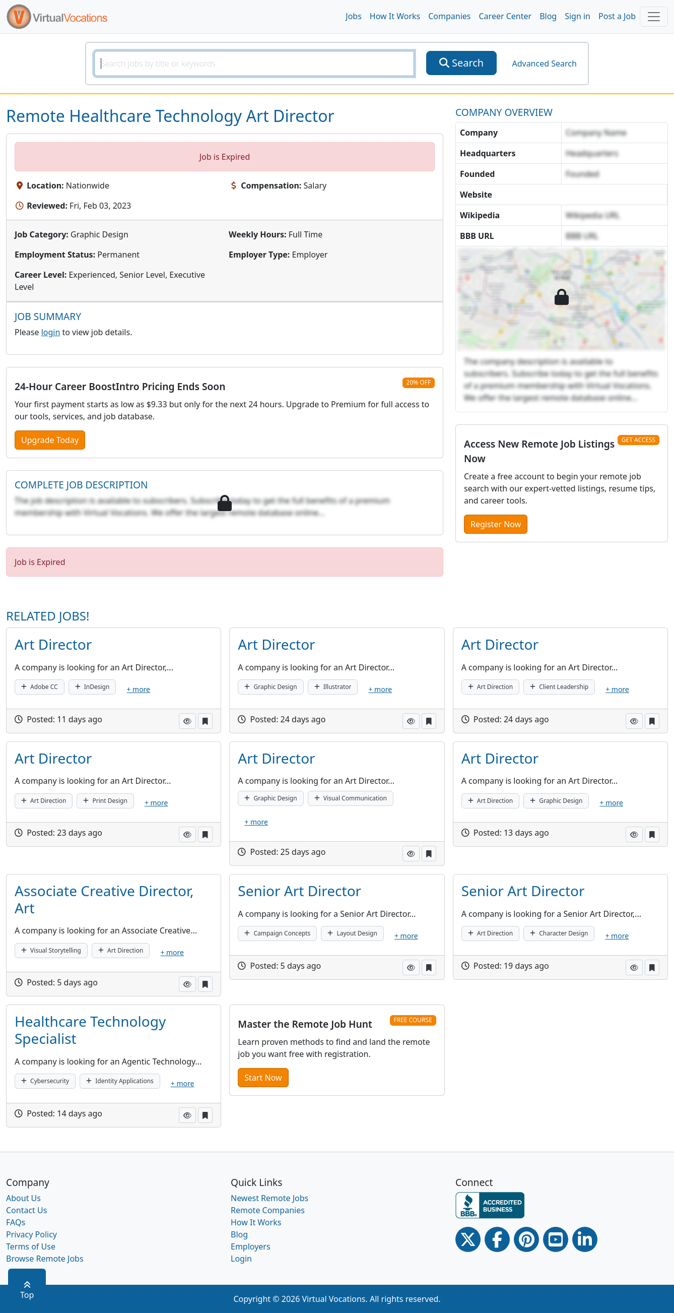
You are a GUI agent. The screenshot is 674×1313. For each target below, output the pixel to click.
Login (241, 1258)
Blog (548, 16)
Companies (449, 16)
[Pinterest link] (526, 1239)
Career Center (505, 16)
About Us (23, 1198)
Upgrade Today (50, 440)
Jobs (354, 16)
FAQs (15, 1222)
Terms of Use (30, 1246)
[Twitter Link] (468, 1239)
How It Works (395, 16)
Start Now (263, 1077)
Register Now (495, 524)
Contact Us (26, 1210)
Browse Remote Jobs (45, 1258)
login (50, 332)
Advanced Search (544, 63)
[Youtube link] (555, 1239)
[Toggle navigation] (654, 17)
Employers (251, 1246)
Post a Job (617, 16)
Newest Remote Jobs (269, 1198)
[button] (187, 721)
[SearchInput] (254, 63)
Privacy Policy (31, 1234)
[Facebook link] (497, 1239)
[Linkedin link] (584, 1239)
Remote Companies (268, 1210)
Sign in (577, 16)
